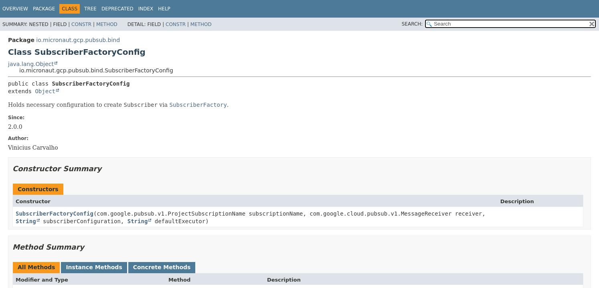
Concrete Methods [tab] (162, 267)
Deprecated (117, 9)
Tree (90, 9)
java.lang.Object (31, 64)
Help (164, 9)
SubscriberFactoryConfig (54, 213)
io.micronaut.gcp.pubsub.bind (78, 40)
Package (44, 9)
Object (45, 91)
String (26, 221)
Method (106, 24)
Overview (15, 9)
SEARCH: (412, 24)
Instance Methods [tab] (94, 267)
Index (146, 9)
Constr (81, 24)
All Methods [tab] (36, 267)
